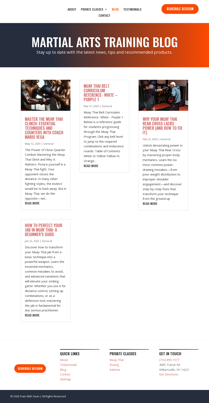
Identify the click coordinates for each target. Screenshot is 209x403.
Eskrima (115, 370)
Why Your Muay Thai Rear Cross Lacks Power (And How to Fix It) (162, 125)
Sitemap (65, 379)
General (48, 143)
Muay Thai (116, 360)
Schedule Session (180, 8)
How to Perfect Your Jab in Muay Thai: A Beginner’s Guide (43, 229)
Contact (104, 16)
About (72, 9)
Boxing (114, 365)
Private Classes (92, 9)
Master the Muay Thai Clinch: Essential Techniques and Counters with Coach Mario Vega (44, 128)
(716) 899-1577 (169, 360)
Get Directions (168, 374)
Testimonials (132, 9)
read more (32, 203)
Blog (115, 9)
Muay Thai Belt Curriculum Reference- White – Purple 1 (101, 92)
